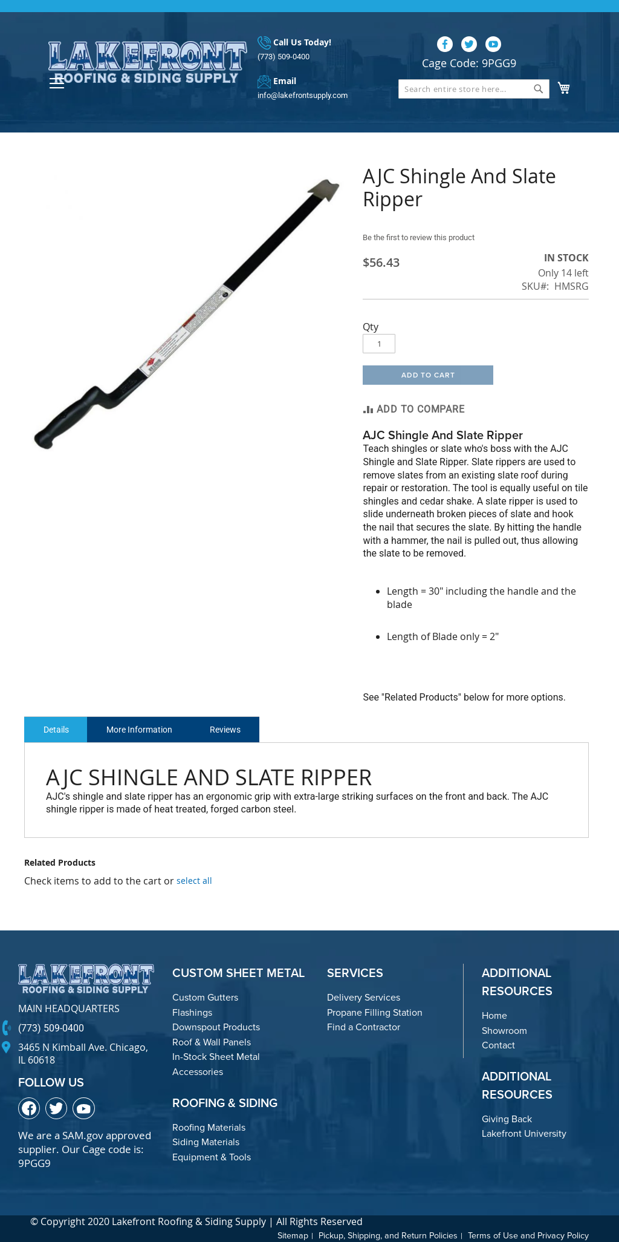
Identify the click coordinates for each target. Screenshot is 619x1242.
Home (494, 1015)
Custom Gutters (205, 997)
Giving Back (507, 1119)
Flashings (192, 1012)
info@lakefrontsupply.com (303, 95)
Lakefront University (524, 1133)
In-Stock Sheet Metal (216, 1057)
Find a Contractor (363, 1027)
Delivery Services (363, 997)
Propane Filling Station (375, 1012)
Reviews (238, 729)
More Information (147, 729)
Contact (498, 1045)
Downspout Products (216, 1027)
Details (58, 729)
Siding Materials (205, 1142)
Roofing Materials (208, 1127)
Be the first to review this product (424, 237)
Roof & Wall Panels (211, 1042)
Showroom (504, 1031)
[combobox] (473, 89)
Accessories (197, 1072)
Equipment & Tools (211, 1157)
